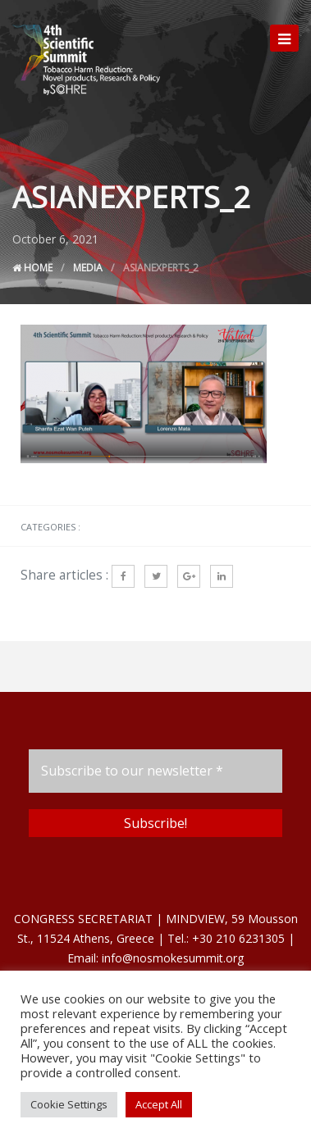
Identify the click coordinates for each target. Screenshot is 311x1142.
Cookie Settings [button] (68, 1104)
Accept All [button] (158, 1104)
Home (32, 268)
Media (88, 268)
